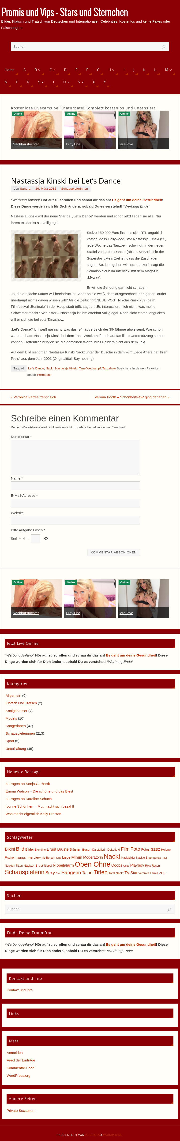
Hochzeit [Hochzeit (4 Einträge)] (20, 857)
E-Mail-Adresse (24, 496)
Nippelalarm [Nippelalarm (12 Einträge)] (63, 865)
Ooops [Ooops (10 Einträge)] (116, 865)
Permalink (44, 374)
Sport (10, 741)
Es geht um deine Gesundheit (137, 200)
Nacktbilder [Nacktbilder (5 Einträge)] (128, 857)
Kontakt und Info (20, 990)
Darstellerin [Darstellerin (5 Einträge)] (99, 850)
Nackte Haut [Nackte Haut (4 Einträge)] (160, 857)
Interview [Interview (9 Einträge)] (33, 857)
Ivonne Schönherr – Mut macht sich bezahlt (40, 806)
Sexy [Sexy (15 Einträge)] (50, 872)
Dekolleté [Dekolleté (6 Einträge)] (113, 850)
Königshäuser (16, 711)
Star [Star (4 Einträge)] (58, 873)
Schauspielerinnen (74, 188)
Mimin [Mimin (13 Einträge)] (76, 857)
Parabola (92, 1135)
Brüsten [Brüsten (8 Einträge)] (75, 850)
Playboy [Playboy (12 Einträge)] (137, 865)
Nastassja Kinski (66, 368)
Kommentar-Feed (20, 1068)
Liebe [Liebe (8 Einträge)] (66, 857)
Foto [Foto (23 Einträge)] (135, 849)
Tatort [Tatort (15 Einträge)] (87, 872)
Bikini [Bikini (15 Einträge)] (10, 849)
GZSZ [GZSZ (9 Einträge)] (155, 850)
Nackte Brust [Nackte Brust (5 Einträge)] (144, 857)
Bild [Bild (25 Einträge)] (20, 849)
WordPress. (112, 1135)
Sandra (25, 188)
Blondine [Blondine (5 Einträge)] (40, 850)
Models (11, 718)
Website (17, 513)
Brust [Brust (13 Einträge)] (51, 849)
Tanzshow (109, 368)
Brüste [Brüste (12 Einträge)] (62, 849)
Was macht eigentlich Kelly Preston (33, 814)
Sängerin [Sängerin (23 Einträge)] (71, 872)
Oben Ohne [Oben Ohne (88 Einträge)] (92, 864)
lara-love (126, 144)
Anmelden (14, 1053)
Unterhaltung (16, 749)
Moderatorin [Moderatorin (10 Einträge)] (93, 857)
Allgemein (13, 695)
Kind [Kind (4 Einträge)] (58, 857)
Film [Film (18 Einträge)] (125, 849)
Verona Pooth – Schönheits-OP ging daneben (131, 397)
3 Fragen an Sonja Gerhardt (28, 784)
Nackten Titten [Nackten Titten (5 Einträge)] (14, 865)
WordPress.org (18, 1075)
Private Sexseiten (20, 1111)
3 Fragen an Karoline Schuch (29, 799)
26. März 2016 (45, 188)
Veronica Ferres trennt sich (33, 397)
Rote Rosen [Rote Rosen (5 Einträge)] (152, 865)
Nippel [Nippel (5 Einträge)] (48, 865)
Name (17, 478)
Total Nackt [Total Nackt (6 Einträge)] (116, 873)
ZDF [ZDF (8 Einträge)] (162, 873)
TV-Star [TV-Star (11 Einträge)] (130, 873)
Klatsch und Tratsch (21, 703)
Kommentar (21, 437)
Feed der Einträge (21, 1060)
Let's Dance (36, 368)
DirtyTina (73, 144)
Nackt (49, 368)
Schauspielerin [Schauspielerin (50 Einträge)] (25, 872)
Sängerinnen (16, 726)
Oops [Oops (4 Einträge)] (126, 865)
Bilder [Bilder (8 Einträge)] (29, 850)
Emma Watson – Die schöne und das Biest (39, 791)
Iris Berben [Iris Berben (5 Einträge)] (48, 857)
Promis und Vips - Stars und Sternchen (64, 13)
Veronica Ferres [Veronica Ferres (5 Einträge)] (148, 873)
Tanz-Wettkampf (90, 368)
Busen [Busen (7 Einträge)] (86, 850)
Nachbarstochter (26, 144)
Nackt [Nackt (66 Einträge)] (112, 856)
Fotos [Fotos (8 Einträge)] (145, 850)
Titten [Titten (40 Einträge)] (101, 872)
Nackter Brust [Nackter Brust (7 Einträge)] (33, 865)
